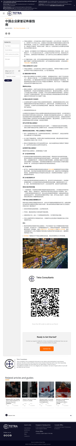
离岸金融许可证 (52, 229)
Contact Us (46, 349)
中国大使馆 (51, 169)
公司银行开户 (43, 229)
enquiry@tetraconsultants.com (57, 5)
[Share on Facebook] (6, 33)
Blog (25, 434)
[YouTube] (9, 435)
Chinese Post (9, 18)
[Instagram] (6, 435)
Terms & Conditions (35, 442)
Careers (26, 432)
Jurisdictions (27, 430)
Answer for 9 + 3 (9, 73)
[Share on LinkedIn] (9, 33)
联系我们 (26, 236)
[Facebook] (4, 435)
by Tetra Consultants (19, 28)
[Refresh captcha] (19, 71)
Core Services (27, 428)
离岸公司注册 (61, 229)
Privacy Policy (42, 442)
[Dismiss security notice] (74, 5)
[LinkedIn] (11, 435)
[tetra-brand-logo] (12, 13)
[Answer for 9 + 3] (12, 76)
